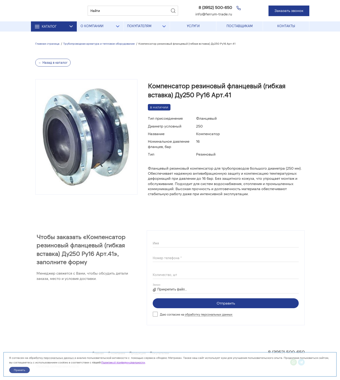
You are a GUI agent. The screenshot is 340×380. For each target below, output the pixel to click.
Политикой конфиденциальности (123, 362)
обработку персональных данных (209, 314)
